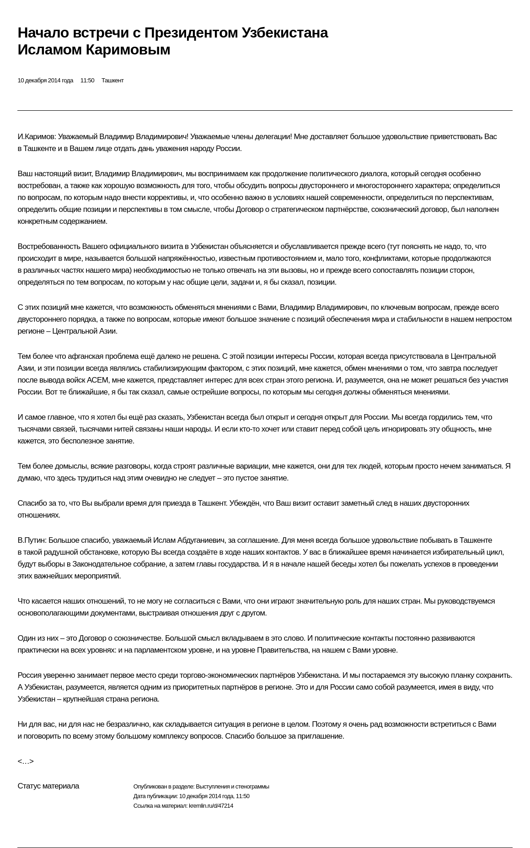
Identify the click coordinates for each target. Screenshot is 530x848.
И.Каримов (35, 136)
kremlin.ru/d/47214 (211, 805)
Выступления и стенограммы (232, 786)
